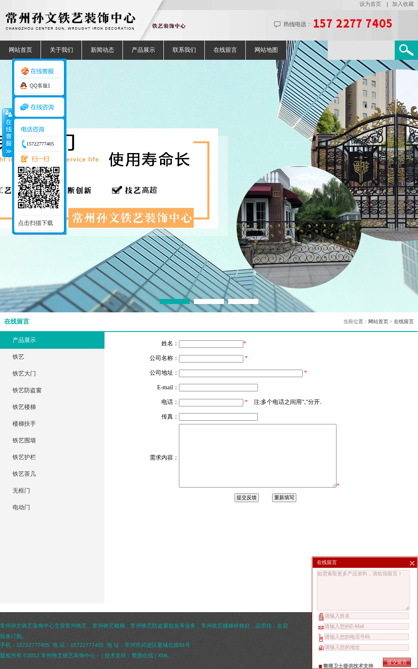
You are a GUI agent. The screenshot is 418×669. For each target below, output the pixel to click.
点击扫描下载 (35, 223)
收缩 (7, 132)
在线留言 (225, 50)
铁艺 (18, 357)
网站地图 (266, 50)
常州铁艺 (76, 626)
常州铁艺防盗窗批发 (154, 626)
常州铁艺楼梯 (108, 626)
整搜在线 (142, 655)
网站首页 (20, 50)
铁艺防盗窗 (27, 390)
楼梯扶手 (24, 424)
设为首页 (370, 4)
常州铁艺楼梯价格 (223, 626)
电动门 (21, 507)
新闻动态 (102, 50)
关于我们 (61, 50)
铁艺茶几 (24, 474)
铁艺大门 (24, 373)
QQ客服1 (40, 86)
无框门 (21, 491)
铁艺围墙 (24, 440)
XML (163, 655)
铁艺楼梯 (24, 407)
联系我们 (184, 50)
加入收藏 (403, 4)
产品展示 (143, 50)
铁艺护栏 (24, 457)
